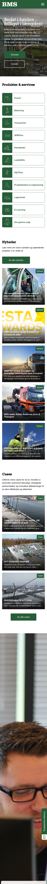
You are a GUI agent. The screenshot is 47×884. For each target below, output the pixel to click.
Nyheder (15, 55)
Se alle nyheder (16, 260)
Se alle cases (23, 617)
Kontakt (14, 64)
